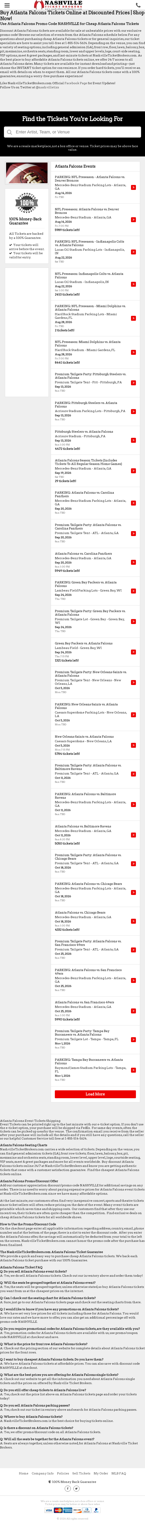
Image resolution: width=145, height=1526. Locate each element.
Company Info (43, 1473)
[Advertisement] (72, 101)
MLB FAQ (118, 1473)
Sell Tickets (81, 1473)
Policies (63, 1473)
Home (23, 1473)
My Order (101, 1473)
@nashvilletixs (47, 87)
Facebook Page (76, 83)
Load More (95, 1094)
